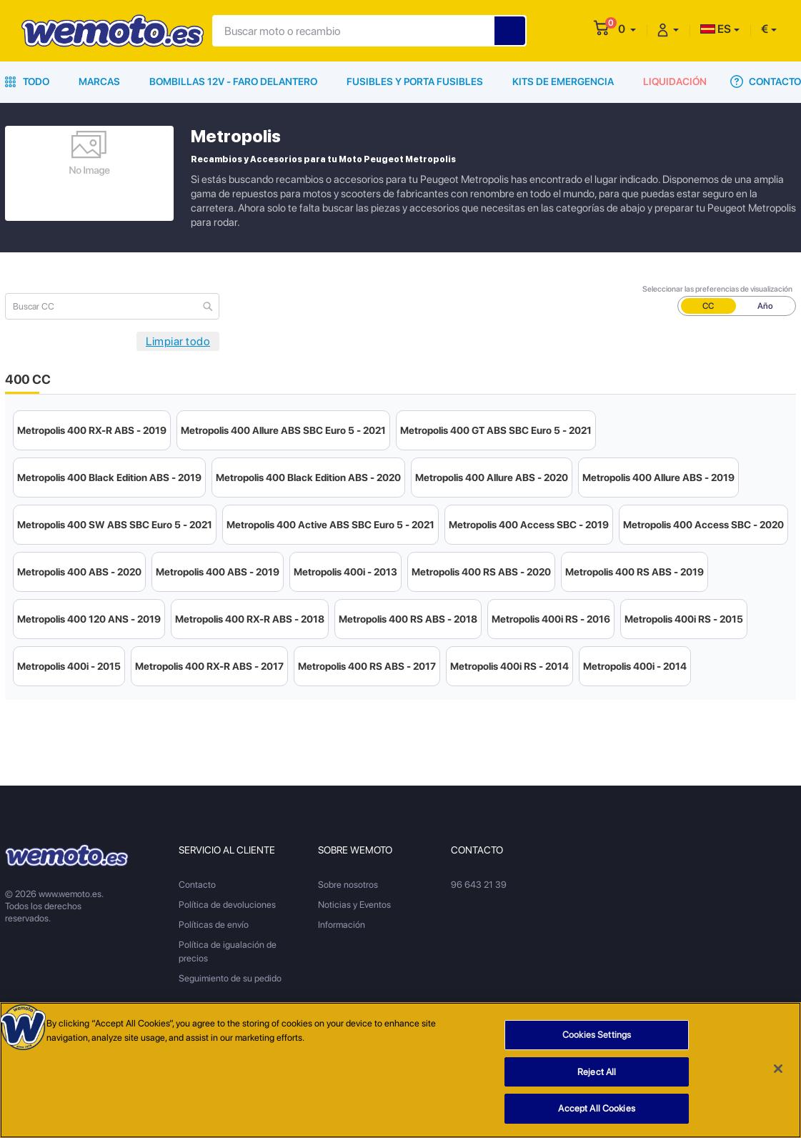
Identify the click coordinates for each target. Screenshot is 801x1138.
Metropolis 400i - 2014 (635, 666)
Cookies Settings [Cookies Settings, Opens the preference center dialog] (596, 1035)
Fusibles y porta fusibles (415, 81)
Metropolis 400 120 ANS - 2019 (89, 619)
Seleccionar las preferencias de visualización (717, 289)
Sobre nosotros (348, 884)
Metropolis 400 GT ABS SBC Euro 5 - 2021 (496, 430)
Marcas (99, 81)
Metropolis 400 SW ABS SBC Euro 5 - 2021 (114, 524)
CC (708, 306)
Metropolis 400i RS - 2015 (684, 619)
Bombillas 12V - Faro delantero (233, 81)
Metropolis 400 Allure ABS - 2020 (491, 477)
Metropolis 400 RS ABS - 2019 (634, 572)
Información (341, 924)
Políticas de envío (214, 924)
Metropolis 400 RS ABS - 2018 (408, 619)
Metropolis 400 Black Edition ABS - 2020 (308, 477)
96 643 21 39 (479, 884)
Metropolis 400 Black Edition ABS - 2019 (109, 477)
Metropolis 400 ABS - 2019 (217, 572)
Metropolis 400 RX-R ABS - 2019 (91, 430)
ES (715, 29)
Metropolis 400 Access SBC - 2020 (703, 524)
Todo (27, 81)
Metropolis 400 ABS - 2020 (79, 572)
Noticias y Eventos (354, 904)
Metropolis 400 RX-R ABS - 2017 (209, 666)
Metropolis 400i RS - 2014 (509, 666)
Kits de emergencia (563, 81)
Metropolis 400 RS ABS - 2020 (481, 572)
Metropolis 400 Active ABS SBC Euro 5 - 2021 (330, 524)
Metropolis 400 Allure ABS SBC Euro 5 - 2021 (283, 430)
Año (765, 306)
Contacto (765, 81)
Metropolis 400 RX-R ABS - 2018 (249, 619)
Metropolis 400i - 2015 (69, 666)
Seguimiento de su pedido (230, 978)
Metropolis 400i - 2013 (345, 572)
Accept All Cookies (596, 1109)
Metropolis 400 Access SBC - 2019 (529, 524)
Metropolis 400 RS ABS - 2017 (367, 666)
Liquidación (675, 81)
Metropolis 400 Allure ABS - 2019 (658, 477)
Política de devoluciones (227, 904)
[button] (627, 29)
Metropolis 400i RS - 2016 (551, 619)
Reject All (596, 1072)
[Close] (778, 1069)
